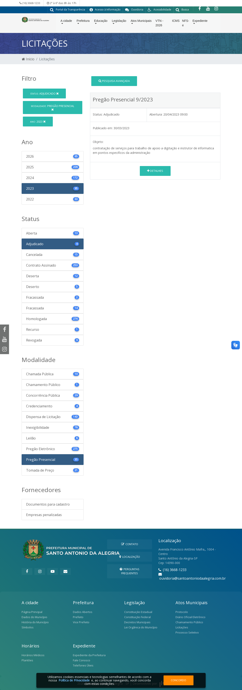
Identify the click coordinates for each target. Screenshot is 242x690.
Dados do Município (34, 617)
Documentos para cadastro (48, 504)
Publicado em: (103, 128)
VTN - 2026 (159, 24)
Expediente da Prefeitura (89, 655)
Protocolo (182, 612)
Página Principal (32, 612)
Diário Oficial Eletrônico (190, 617)
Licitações (182, 627)
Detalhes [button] (155, 170)
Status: (98, 114)
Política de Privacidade (74, 680)
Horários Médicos (33, 655)
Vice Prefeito (81, 622)
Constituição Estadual (138, 612)
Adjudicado (44, 93)
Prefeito (78, 617)
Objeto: (98, 141)
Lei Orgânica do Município (140, 627)
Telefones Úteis (83, 665)
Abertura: (155, 114)
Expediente (200, 21)
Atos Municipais (141, 21)
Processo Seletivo (187, 632)
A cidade (66, 21)
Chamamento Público (189, 622)
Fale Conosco (81, 660)
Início (28, 58)
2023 (38, 121)
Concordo (178, 680)
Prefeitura (83, 21)
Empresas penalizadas (44, 514)
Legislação (119, 21)
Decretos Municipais (137, 622)
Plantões (27, 660)
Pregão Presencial (52, 107)
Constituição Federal (137, 617)
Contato (129, 544)
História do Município (35, 622)
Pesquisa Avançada (114, 81)
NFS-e (185, 24)
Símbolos (28, 627)
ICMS (176, 21)
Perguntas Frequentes (129, 571)
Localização (129, 556)
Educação (100, 21)
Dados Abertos (82, 612)
